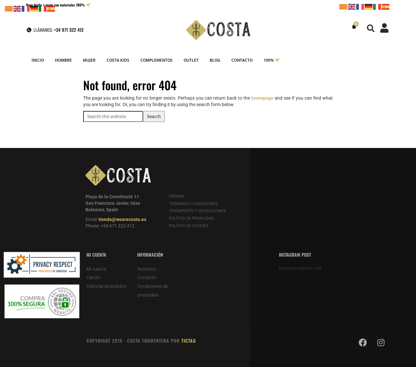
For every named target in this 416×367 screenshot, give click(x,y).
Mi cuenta (96, 269)
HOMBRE (63, 60)
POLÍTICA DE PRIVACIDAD (191, 218)
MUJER (89, 60)
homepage (262, 98)
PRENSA (176, 196)
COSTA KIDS (118, 60)
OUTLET (191, 60)
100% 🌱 (272, 60)
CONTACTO (242, 60)
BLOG (215, 60)
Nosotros (146, 269)
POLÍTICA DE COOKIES (188, 226)
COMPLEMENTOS (156, 60)
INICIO (38, 60)
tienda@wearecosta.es (122, 219)
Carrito (93, 277)
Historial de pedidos (106, 286)
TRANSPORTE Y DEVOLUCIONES (197, 211)
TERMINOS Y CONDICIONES (193, 204)
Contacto (146, 277)
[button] (371, 28)
